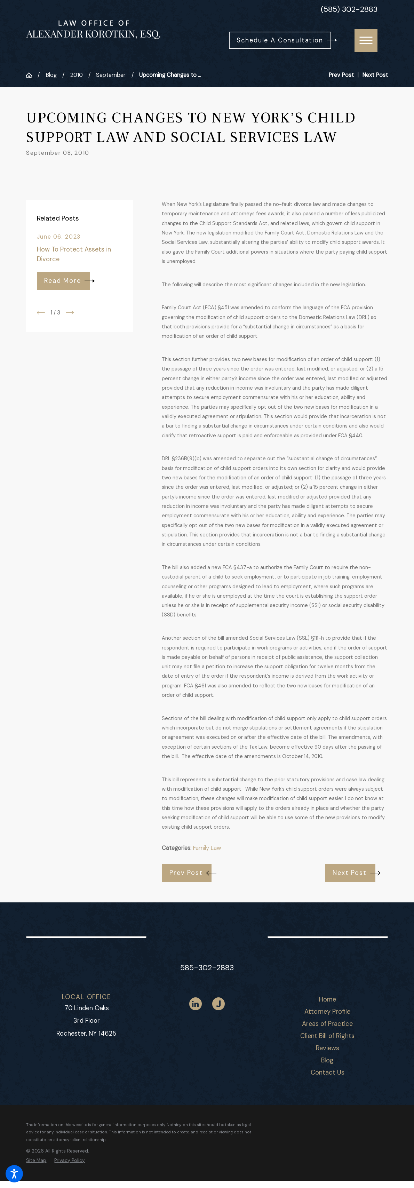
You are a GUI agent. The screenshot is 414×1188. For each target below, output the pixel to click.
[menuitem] (327, 999)
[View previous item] (41, 313)
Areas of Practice (327, 1024)
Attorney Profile (327, 1011)
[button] (14, 1173)
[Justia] (218, 1003)
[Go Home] (32, 75)
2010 (76, 75)
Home (327, 999)
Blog (51, 75)
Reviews (327, 1048)
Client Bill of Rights (327, 1036)
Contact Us (327, 1072)
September (111, 75)
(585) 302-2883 (349, 9)
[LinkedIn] (195, 1003)
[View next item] (70, 313)
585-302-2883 (207, 968)
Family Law (207, 848)
